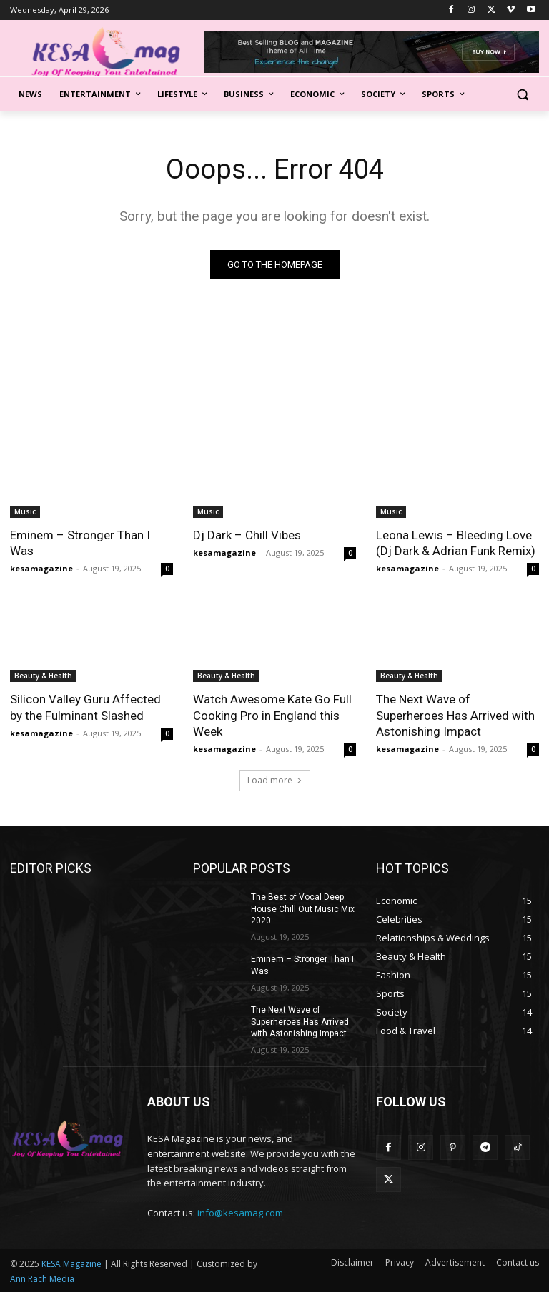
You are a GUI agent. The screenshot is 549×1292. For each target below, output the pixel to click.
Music (25, 511)
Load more (274, 780)
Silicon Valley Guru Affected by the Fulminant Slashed (85, 707)
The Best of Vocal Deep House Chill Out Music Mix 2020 (303, 909)
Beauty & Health (43, 676)
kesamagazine (41, 568)
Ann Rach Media (42, 1279)
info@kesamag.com (240, 1212)
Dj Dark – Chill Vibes (247, 535)
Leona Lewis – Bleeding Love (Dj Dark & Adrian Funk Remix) (455, 543)
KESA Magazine (71, 1264)
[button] (522, 94)
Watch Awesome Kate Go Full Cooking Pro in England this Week (272, 715)
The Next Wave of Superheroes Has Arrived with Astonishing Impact (455, 715)
